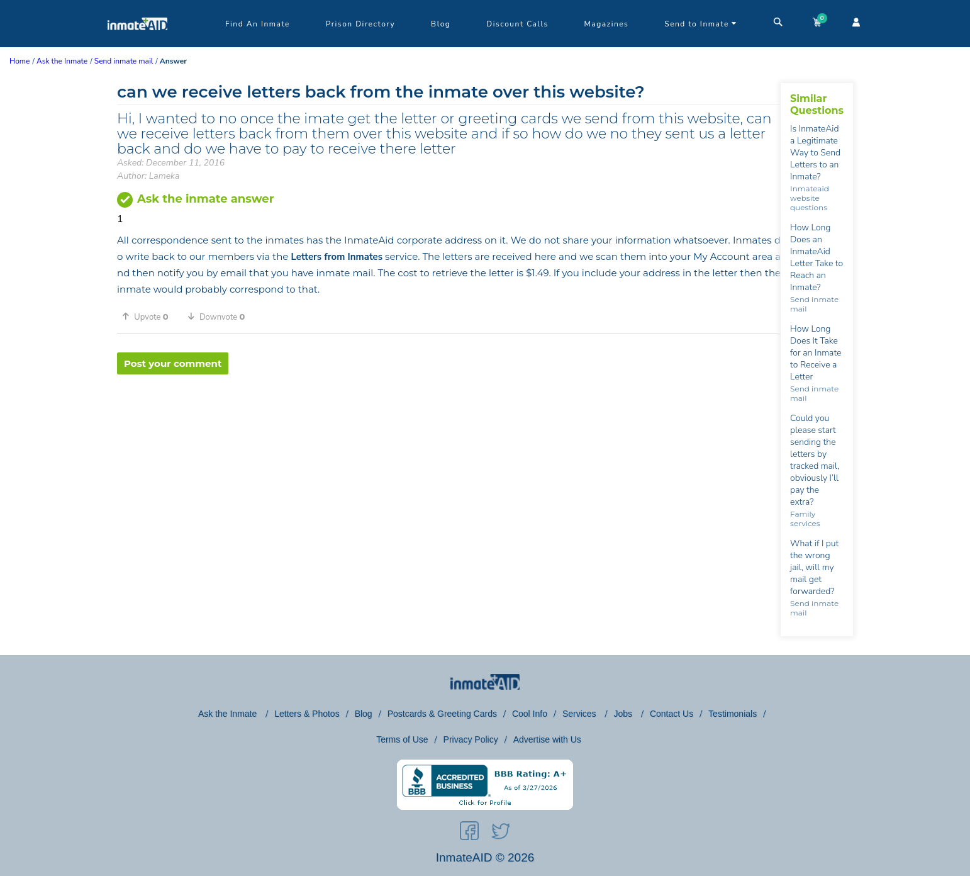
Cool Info (529, 714)
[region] (449, 415)
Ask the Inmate (228, 714)
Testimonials (732, 714)
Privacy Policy (470, 739)
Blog (440, 24)
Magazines (606, 24)
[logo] (137, 44)
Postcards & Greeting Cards (442, 714)
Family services (805, 518)
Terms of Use (402, 739)
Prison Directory (360, 24)
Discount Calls (517, 24)
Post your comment (172, 363)
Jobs (623, 714)
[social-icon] (469, 833)
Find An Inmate (257, 24)
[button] (149, 316)
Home (19, 61)
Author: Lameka (148, 176)
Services (580, 714)
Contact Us (671, 714)
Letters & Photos (307, 714)
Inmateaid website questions (809, 198)
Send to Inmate (700, 24)
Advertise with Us (547, 739)
